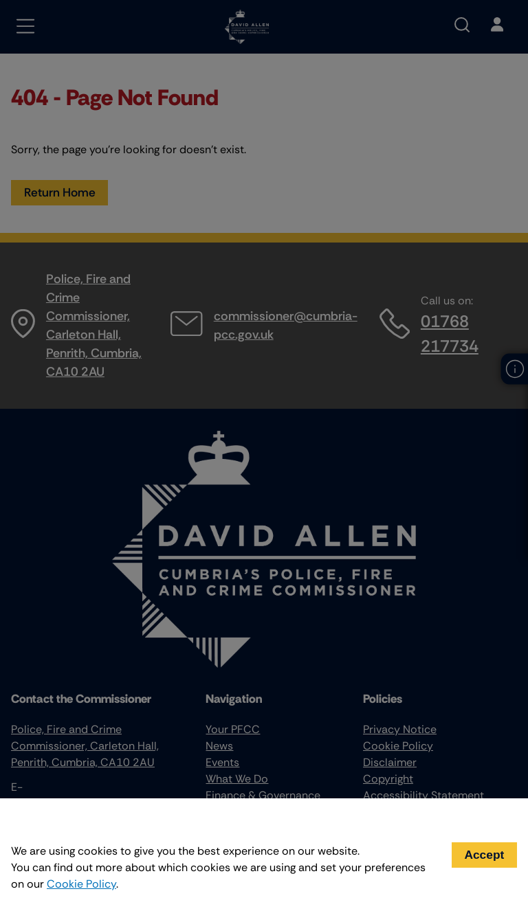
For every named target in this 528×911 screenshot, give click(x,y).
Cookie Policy (81, 884)
